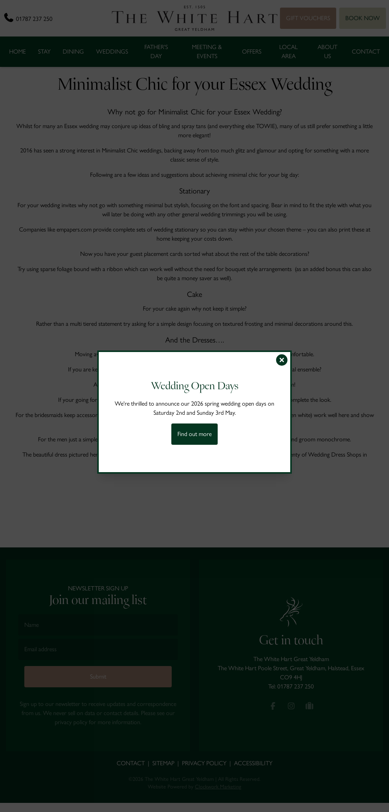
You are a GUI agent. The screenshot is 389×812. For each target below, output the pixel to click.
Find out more (194, 434)
